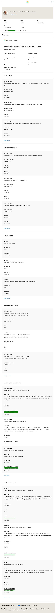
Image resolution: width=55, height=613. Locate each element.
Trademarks (11, 611)
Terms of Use (4, 611)
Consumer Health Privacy (42, 608)
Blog (20, 608)
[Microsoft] (27, 2)
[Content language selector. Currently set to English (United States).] (8, 605)
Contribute (26, 608)
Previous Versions (13, 608)
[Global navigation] (1, 2)
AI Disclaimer (4, 608)
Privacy (32, 608)
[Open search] (48, 2)
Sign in (52, 2)
